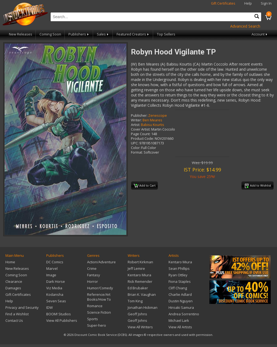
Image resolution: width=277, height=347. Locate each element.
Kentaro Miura (139, 275)
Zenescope (157, 115)
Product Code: (142, 138)
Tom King (135, 301)
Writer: (136, 120)
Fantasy (93, 275)
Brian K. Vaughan (142, 294)
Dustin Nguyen (181, 301)
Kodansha (54, 294)
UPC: (134, 143)
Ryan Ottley (178, 275)
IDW (49, 307)
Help (248, 3)
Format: (137, 152)
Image (51, 275)
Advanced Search (245, 26)
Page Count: (140, 134)
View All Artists (180, 327)
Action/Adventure (101, 262)
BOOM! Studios (58, 314)
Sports (92, 318)
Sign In (266, 3)
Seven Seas (56, 301)
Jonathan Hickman (142, 307)
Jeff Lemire (136, 268)
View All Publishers (61, 320)
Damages (13, 288)
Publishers (79, 34)
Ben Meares (152, 120)
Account (260, 34)
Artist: (135, 124)
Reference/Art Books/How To (99, 297)
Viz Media (54, 288)
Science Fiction (99, 312)
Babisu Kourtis (152, 124)
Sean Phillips (179, 268)
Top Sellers (166, 34)
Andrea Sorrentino (184, 314)
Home (10, 262)
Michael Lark (179, 320)
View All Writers (140, 327)
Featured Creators (133, 34)
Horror (92, 281)
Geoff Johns (137, 314)
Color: (135, 147)
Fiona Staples (180, 281)
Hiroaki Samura (181, 307)
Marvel (52, 268)
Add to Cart (145, 185)
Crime (92, 268)
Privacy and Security (22, 307)
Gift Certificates (223, 3)
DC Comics (54, 262)
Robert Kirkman (140, 262)
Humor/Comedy (100, 288)
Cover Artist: (140, 129)
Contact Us (14, 320)
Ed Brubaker (138, 288)
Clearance (13, 281)
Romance (95, 305)
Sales (103, 34)
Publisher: (139, 115)
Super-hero (96, 325)
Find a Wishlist (17, 314)
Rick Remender (140, 281)
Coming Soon (50, 34)
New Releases (20, 34)
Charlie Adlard (180, 294)
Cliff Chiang (178, 288)
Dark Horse (55, 281)
